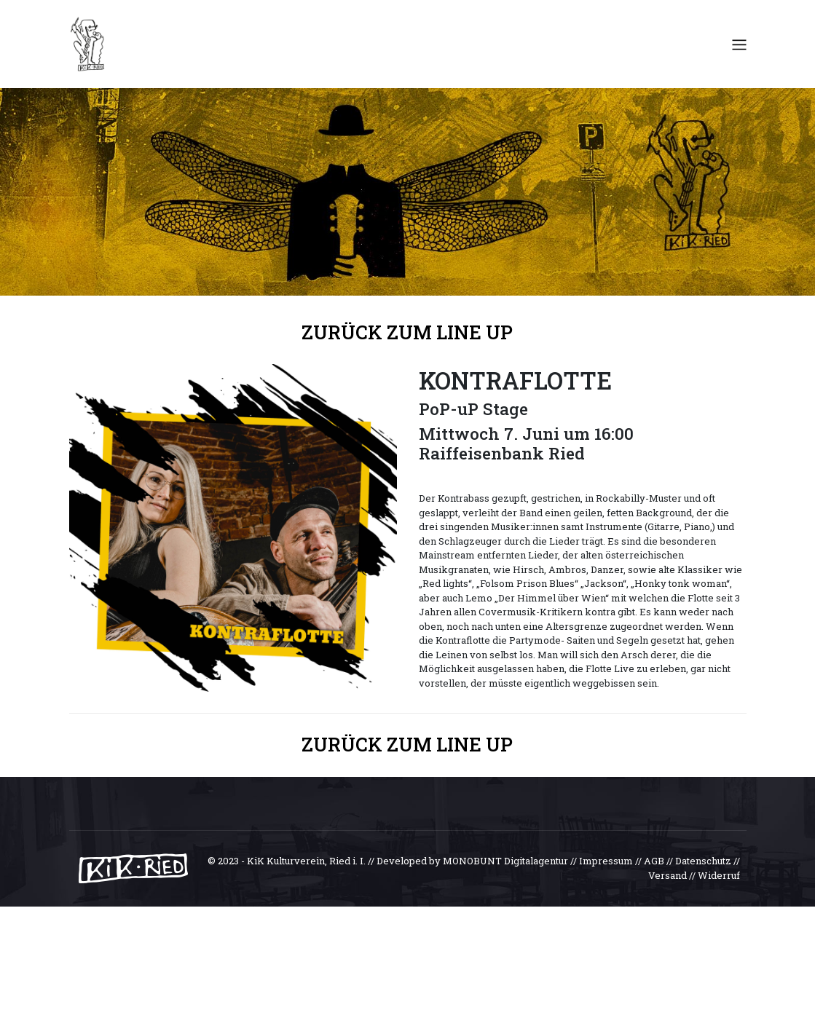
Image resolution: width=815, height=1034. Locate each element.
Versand (667, 875)
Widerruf (719, 875)
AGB (654, 860)
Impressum (606, 860)
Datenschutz (703, 860)
